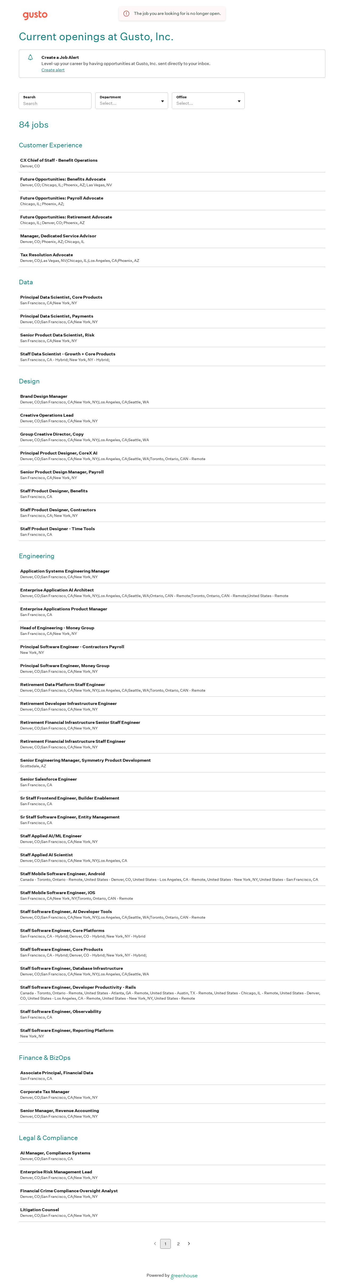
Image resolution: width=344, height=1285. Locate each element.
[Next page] (189, 1244)
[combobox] (100, 103)
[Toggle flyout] (162, 101)
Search (29, 97)
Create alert (53, 69)
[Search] (55, 104)
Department (110, 97)
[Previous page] (155, 1244)
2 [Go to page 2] (178, 1243)
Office (181, 97)
